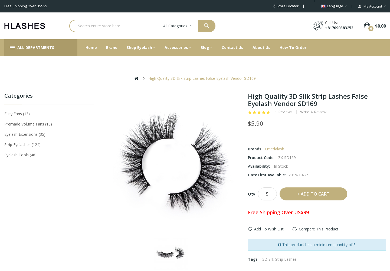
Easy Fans (17, 113)
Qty (251, 194)
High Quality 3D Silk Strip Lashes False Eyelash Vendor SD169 (202, 78)
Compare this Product (318, 229)
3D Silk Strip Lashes (279, 259)
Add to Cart (315, 194)
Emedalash (274, 148)
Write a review (313, 112)
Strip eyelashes (22, 144)
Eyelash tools (20, 154)
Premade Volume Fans (28, 124)
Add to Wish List (269, 229)
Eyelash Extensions (24, 134)
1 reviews (284, 112)
